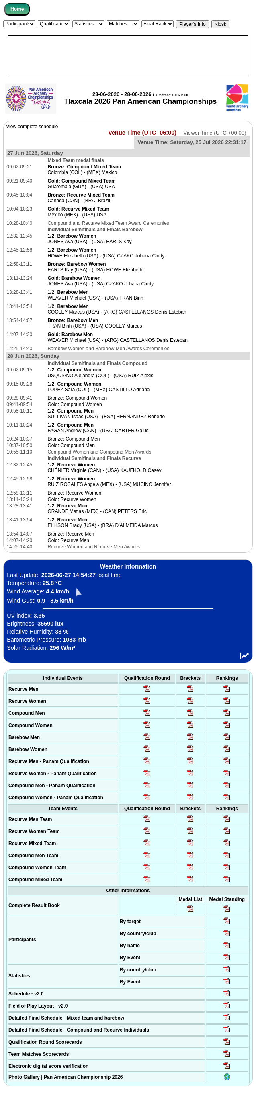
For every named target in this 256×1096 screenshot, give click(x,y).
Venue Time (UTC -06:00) (142, 132)
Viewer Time (214, 133)
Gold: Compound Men (70, 445)
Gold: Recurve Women (71, 499)
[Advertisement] (128, 56)
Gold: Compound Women (74, 404)
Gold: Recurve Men (68, 540)
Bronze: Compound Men (73, 439)
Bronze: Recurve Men (70, 534)
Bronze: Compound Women (77, 398)
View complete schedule (32, 126)
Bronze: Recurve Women (74, 493)
